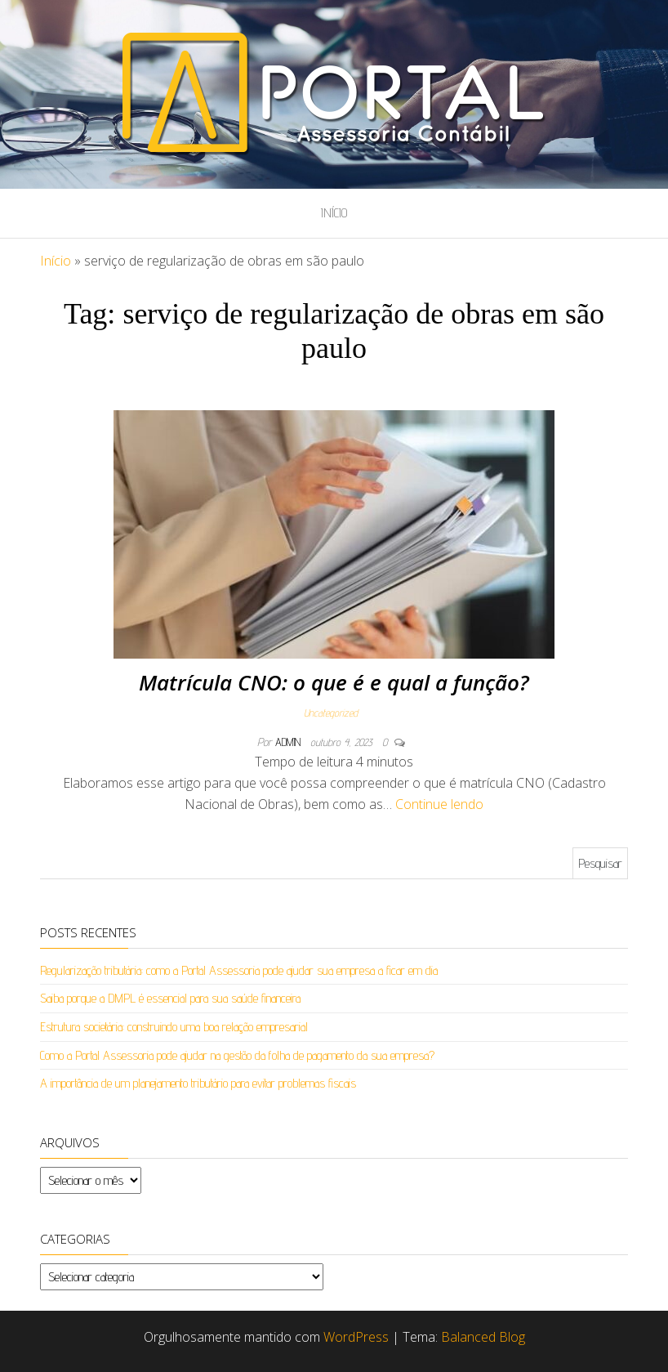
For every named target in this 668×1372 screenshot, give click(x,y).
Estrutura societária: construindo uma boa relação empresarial (174, 1027)
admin (289, 742)
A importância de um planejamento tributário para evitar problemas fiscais (198, 1083)
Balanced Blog (483, 1337)
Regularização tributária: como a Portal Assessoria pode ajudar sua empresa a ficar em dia (239, 970)
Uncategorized (331, 712)
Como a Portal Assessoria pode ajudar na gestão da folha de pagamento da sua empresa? (237, 1055)
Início (334, 213)
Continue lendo (439, 804)
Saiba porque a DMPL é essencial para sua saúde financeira (170, 998)
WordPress (356, 1337)
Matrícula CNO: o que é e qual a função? (334, 682)
